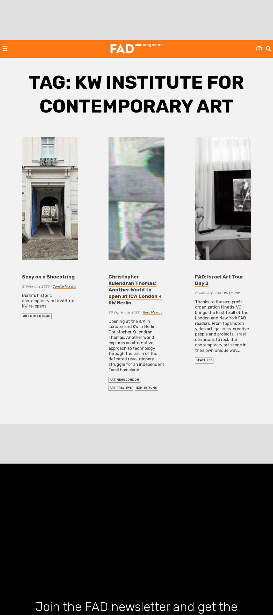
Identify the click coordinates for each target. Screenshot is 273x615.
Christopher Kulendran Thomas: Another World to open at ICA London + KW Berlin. (135, 290)
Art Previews (121, 387)
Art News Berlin (37, 316)
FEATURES (204, 360)
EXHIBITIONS (146, 387)
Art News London (124, 379)
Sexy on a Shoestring (48, 277)
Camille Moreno (64, 286)
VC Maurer (232, 293)
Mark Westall (152, 312)
